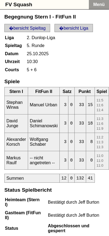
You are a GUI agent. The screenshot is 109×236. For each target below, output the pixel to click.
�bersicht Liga (73, 28)
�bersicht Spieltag (27, 28)
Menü (99, 4)
